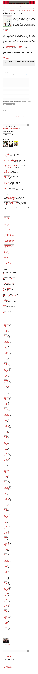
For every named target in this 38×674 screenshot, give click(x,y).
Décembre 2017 (6, 441)
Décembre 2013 (6, 499)
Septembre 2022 (6, 371)
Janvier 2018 (6, 439)
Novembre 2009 (6, 559)
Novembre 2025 (6, 325)
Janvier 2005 (6, 629)
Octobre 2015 (6, 472)
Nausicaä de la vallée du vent (9, 161)
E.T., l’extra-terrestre (7, 162)
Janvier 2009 (6, 571)
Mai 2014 (5, 493)
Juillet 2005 (6, 622)
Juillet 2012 (6, 520)
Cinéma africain (6, 214)
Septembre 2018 (6, 430)
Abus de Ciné (5, 273)
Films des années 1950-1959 (9, 239)
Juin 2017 (5, 448)
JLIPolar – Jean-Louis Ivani (7, 307)
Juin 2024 (5, 346)
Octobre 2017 (6, 443)
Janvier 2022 (6, 381)
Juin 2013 (5, 506)
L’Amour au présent (7, 187)
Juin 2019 (5, 419)
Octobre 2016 (6, 458)
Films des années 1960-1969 (9, 240)
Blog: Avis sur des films (7, 288)
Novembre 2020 (6, 398)
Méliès (5, 247)
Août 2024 (5, 343)
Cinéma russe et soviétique (8, 230)
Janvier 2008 (6, 585)
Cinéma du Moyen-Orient (8, 228)
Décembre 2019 (6, 411)
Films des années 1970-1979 (8, 241)
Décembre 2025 (6, 324)
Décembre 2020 (6, 397)
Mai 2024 (5, 347)
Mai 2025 (5, 332)
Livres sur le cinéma (7, 263)
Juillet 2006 (6, 607)
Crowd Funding (6, 262)
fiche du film (7, 47)
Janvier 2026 (6, 323)
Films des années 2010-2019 (8, 246)
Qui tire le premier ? (7, 182)
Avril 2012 (5, 523)
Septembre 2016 (6, 459)
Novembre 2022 (6, 369)
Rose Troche (19, 47)
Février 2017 (6, 453)
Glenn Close (8, 46)
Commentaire (5, 76)
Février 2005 (6, 628)
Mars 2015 (5, 481)
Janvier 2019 (6, 425)
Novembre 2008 (6, 573)
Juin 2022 (5, 375)
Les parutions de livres (7, 264)
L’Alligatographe (6, 300)
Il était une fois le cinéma (7, 285)
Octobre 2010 (6, 545)
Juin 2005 (5, 623)
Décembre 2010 (6, 543)
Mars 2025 (5, 335)
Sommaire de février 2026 (8, 181)
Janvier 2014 (6, 498)
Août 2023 (5, 358)
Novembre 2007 (6, 588)
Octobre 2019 (6, 414)
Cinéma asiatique (7, 218)
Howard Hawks (6, 257)
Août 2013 (5, 504)
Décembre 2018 (6, 426)
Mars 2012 (5, 525)
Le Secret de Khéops (7, 154)
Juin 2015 (5, 477)
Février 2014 (6, 497)
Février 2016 (6, 467)
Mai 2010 (5, 551)
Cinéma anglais (6, 217)
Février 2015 (6, 482)
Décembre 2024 (6, 338)
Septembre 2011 (6, 532)
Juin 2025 (5, 331)
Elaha (5, 178)
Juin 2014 (5, 492)
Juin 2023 (5, 360)
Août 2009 (5, 562)
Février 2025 (6, 336)
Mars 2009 (5, 568)
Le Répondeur (6, 176)
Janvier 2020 (6, 410)
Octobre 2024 (6, 341)
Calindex (4, 305)
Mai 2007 (5, 595)
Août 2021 (5, 387)
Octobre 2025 (6, 326)
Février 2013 (6, 511)
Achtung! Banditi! (11, 199)
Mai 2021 (5, 391)
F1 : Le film (6, 173)
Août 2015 (5, 475)
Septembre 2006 (6, 605)
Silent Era (4, 312)
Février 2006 (6, 613)
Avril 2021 (5, 392)
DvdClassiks (5, 271)
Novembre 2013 (6, 500)
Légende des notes (7, 261)
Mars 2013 (5, 510)
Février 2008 (6, 584)
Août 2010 (5, 548)
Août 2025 (5, 329)
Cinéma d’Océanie (7, 229)
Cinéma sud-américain (8, 231)
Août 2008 (5, 577)
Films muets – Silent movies (8, 278)
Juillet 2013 (6, 505)
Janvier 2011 (6, 542)
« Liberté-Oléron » (10, 196)
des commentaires (8, 667)
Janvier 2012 (6, 527)
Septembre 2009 (6, 561)
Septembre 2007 (6, 590)
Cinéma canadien (7, 220)
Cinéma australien (7, 219)
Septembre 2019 (6, 415)
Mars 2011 (5, 539)
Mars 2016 (5, 466)
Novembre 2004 (6, 632)
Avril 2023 (5, 363)
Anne (4, 57)
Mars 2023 (5, 364)
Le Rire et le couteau (7, 172)
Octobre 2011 (6, 531)
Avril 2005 (5, 626)
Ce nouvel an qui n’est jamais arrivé (10, 189)
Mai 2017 (5, 449)
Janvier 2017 (6, 454)
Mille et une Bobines (6, 290)
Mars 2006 (5, 612)
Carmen (5, 188)
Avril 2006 (5, 611)
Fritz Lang (5, 252)
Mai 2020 (5, 405)
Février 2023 (6, 365)
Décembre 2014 (6, 484)
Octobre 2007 (6, 589)
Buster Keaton (6, 250)
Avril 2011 (5, 538)
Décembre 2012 (6, 514)
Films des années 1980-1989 (9, 242)
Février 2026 (6, 321)
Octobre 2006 (6, 604)
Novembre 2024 (6, 340)
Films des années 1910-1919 (8, 234)
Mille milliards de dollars (11, 197)
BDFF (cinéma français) (7, 302)
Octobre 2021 (6, 385)
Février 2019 (6, 424)
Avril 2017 (5, 450)
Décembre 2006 (6, 601)
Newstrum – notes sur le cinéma (8, 283)
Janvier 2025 (6, 337)
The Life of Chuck (7, 183)
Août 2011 (5, 533)
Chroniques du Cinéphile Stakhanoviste (9, 295)
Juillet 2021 (6, 388)
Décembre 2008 (6, 572)
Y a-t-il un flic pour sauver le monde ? (10, 160)
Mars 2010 (5, 554)
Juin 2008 (5, 579)
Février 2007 (6, 599)
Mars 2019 (5, 422)
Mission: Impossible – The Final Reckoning (11, 165)
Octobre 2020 (6, 399)
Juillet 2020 (6, 403)
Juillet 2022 (6, 374)
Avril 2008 (5, 582)
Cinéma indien (6, 224)
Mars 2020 (5, 408)
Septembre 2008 (6, 576)
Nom (4, 88)
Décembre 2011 (6, 528)
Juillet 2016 (6, 461)
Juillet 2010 (6, 549)
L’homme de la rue (15, 203)
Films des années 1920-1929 (9, 235)
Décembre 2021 (6, 382)
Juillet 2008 (6, 578)
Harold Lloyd (6, 251)
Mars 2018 (5, 437)
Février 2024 (6, 351)
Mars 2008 (5, 583)
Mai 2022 (5, 376)
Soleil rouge (6, 164)
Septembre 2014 (6, 488)
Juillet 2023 (6, 359)
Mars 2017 (5, 452)
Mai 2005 (5, 624)
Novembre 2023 (6, 354)
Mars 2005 (5, 627)
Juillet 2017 (6, 447)
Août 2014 (5, 489)
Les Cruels (5, 184)
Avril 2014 (5, 494)
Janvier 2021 (6, 396)
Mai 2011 (5, 537)
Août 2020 (5, 402)
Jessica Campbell (19, 46)
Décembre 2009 (6, 557)
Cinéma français (6, 223)
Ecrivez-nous (10, 644)
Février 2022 (6, 380)
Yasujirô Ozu (6, 259)
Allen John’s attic (6, 293)
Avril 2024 (5, 348)
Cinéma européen (7, 222)
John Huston (6, 258)
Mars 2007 (5, 598)
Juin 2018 (5, 433)
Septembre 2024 (6, 342)
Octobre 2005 (6, 618)
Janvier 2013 (6, 512)
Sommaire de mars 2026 (8, 156)
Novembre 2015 (6, 471)
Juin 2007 (5, 594)
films (3, 49)
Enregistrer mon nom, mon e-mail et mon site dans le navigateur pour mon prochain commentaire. (17, 101)
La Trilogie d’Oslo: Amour (8, 167)
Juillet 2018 (6, 432)
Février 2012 (6, 526)
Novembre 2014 (6, 486)
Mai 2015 (5, 478)
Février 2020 (6, 409)
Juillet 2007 (6, 593)
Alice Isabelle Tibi (7, 203)
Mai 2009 (5, 566)
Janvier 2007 (6, 600)
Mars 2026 (5, 320)
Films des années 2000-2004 (24, 49)
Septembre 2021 (6, 386)
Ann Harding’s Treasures (7, 276)
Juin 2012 (5, 521)
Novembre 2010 (6, 544)
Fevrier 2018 (6, 438)
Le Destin (5, 153)
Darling (12, 204)
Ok (33, 8)
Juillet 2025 (6, 330)
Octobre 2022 (6, 370)
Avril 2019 (5, 421)
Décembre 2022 (6, 368)
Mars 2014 (5, 495)
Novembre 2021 (6, 383)
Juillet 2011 (5, 534)
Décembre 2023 (6, 353)
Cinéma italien (6, 225)
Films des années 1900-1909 (9, 233)
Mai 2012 (5, 522)
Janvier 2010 (6, 556)
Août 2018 (5, 431)
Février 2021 (6, 394)
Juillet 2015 (6, 476)
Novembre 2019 (6, 413)
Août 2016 (5, 460)
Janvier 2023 (6, 366)
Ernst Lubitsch (6, 253)
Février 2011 (6, 540)
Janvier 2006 (6, 615)
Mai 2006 (5, 610)
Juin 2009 (5, 565)
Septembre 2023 (6, 357)
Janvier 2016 (6, 469)
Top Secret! (11, 207)
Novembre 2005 (6, 617)
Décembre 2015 (6, 470)
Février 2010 (6, 555)
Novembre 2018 (6, 427)
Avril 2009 (5, 567)
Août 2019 (5, 416)
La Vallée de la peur (7, 159)
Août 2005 (5, 621)
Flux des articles (7, 666)
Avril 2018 (5, 436)
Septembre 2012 (6, 517)
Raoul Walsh (6, 256)
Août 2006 (5, 606)
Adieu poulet (6, 179)
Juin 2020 (5, 404)
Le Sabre (5, 177)
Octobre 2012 (6, 516)
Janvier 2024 (6, 352)
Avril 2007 (5, 596)
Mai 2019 (5, 420)
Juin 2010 (5, 550)
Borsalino (5, 171)
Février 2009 (6, 570)
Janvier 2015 (6, 483)
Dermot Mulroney (13, 46)
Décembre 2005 (6, 616)
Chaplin (5, 248)
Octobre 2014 (6, 487)
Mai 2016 (5, 464)
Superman (5, 155)
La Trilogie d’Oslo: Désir (8, 170)
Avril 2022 (5, 377)
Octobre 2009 (6, 560)
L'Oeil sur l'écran (7, 5)
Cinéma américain (16, 49)
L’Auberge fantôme (11, 205)
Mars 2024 (5, 349)
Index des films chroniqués (7, 656)
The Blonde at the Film (7, 310)
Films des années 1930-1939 (8, 236)
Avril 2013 (5, 509)
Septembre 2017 (6, 444)
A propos (5, 644)
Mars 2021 (5, 393)
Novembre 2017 (6, 442)
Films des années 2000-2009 (9, 245)
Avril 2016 (5, 465)
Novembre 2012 (6, 515)
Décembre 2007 (6, 587)
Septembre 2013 (6, 503)
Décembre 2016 (6, 455)
